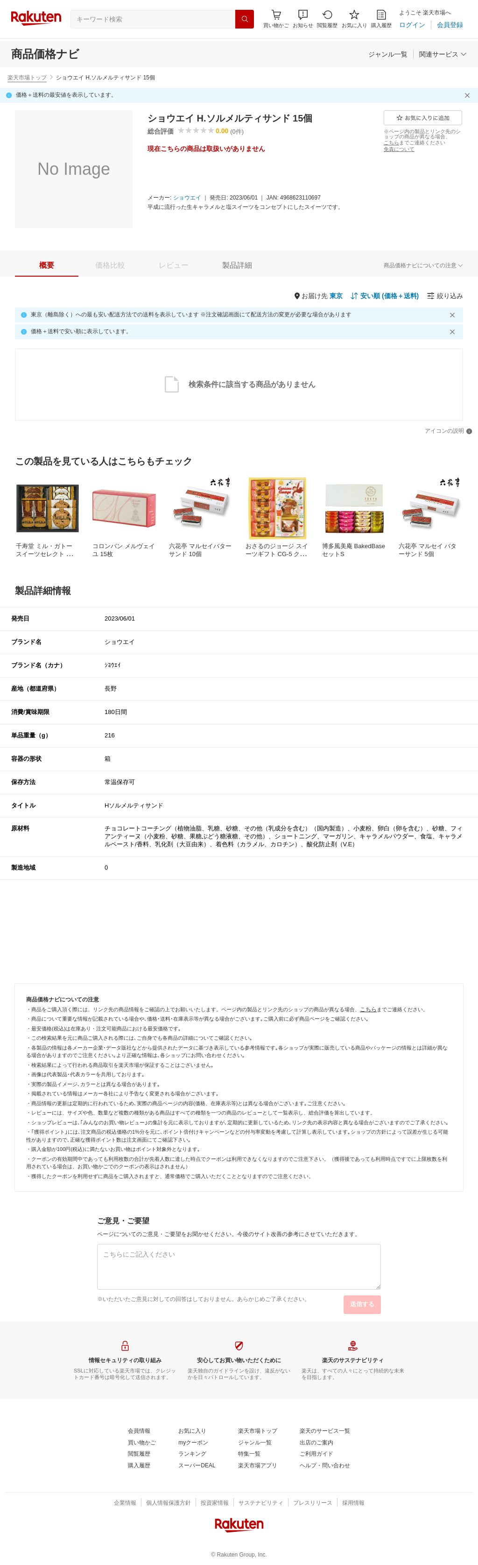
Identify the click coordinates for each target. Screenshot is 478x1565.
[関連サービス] (443, 54)
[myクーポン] (193, 1443)
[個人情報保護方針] (168, 1503)
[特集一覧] (249, 1454)
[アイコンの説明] (448, 431)
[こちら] (391, 142)
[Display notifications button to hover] (276, 19)
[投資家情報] (215, 1503)
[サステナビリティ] (261, 1503)
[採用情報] (353, 1503)
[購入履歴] (381, 19)
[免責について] (399, 149)
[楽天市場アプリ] (257, 1466)
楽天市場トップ (27, 77)
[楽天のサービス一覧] (325, 1431)
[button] (303, 19)
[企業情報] (125, 1503)
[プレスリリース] (312, 1503)
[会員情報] (139, 1431)
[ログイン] (412, 25)
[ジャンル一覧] (388, 54)
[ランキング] (192, 1454)
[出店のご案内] (316, 1443)
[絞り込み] (445, 296)
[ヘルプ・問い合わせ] (325, 1466)
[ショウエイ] (187, 198)
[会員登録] (450, 25)
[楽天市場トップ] (257, 1431)
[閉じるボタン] (468, 95)
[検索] (244, 19)
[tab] (46, 265)
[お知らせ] (303, 19)
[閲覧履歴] (327, 19)
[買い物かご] (142, 1443)
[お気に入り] (354, 19)
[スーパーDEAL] (196, 1466)
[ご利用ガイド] (316, 1454)
